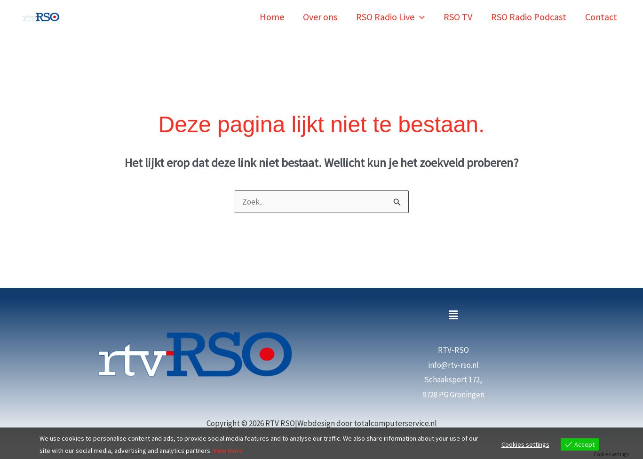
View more (228, 450)
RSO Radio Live (390, 16)
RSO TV (458, 17)
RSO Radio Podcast (528, 17)
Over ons (320, 17)
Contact (601, 17)
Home (272, 17)
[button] (419, 16)
